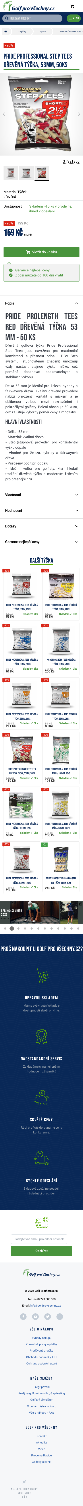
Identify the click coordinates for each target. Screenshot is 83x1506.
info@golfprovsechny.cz (45, 1305)
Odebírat (41, 1251)
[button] (7, 114)
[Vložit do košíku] (41, 252)
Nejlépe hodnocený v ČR (24, 1493)
